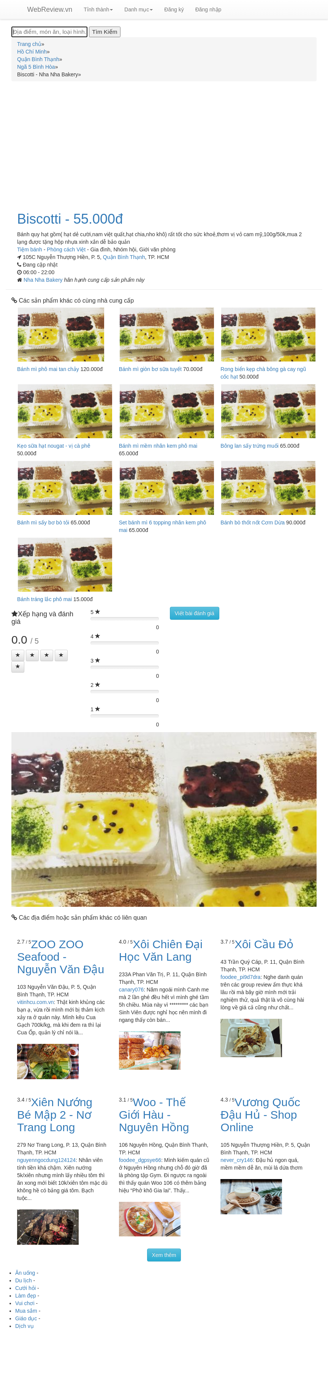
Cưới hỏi (25, 1288)
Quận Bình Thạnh (124, 257)
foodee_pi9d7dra (240, 977)
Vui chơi (25, 1303)
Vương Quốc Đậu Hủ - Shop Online (260, 1114)
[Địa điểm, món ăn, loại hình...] (49, 32)
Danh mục (138, 9)
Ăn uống (25, 1273)
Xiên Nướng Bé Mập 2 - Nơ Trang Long (54, 1114)
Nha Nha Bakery (44, 280)
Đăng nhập (208, 9)
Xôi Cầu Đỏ (264, 944)
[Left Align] (17, 655)
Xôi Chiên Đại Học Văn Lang (161, 950)
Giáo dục (26, 1318)
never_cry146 (236, 1160)
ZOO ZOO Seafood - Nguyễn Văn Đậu (60, 957)
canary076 (131, 990)
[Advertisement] (164, 142)
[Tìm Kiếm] (104, 32)
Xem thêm (164, 1255)
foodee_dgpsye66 (140, 1160)
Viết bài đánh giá (194, 613)
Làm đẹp (25, 1296)
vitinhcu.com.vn (35, 1002)
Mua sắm (26, 1311)
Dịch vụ (24, 1326)
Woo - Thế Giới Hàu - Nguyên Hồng (154, 1114)
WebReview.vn (50, 9)
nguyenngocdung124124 (46, 1160)
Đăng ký (174, 9)
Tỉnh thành (98, 9)
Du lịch (23, 1280)
